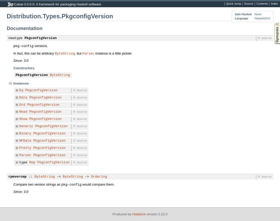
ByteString (65, 53)
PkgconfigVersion (41, 38)
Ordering (99, 176)
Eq (21, 90)
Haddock (139, 214)
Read (23, 112)
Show (23, 119)
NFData (25, 141)
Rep (32, 162)
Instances (21, 83)
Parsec (88, 53)
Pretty (25, 148)
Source (248, 3)
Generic (26, 126)
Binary (25, 133)
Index (274, 3)
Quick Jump (233, 3)
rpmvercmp (18, 176)
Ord (22, 105)
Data (23, 97)
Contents (262, 3)
